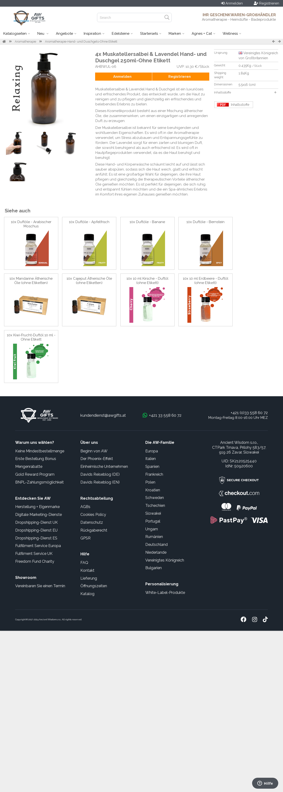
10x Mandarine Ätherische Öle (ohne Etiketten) (31, 280)
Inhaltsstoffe (245, 92)
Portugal (152, 521)
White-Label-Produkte (165, 592)
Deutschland (156, 544)
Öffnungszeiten (93, 586)
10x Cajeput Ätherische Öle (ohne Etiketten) (89, 280)
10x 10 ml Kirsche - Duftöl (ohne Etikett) (147, 280)
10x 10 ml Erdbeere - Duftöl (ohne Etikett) (205, 280)
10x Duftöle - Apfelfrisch (89, 222)
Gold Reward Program (34, 474)
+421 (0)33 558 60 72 (249, 412)
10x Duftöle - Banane (147, 222)
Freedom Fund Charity (34, 561)
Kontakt (87, 570)
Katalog (87, 594)
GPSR (85, 538)
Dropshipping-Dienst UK (36, 522)
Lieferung (88, 578)
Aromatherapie (25, 41)
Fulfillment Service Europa (38, 545)
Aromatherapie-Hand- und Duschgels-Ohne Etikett (81, 41)
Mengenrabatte (28, 466)
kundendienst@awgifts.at (103, 415)
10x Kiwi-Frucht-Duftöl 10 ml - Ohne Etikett (31, 337)
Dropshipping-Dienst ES (36, 538)
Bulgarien (153, 568)
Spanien (152, 466)
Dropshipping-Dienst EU (36, 530)
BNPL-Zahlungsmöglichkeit (39, 482)
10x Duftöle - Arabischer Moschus (31, 224)
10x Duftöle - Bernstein (205, 222)
